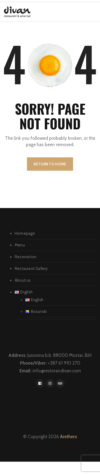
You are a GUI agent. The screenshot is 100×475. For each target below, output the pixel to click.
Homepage (25, 233)
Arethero (68, 436)
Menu (20, 245)
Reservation (25, 256)
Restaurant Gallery (31, 268)
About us (23, 280)
